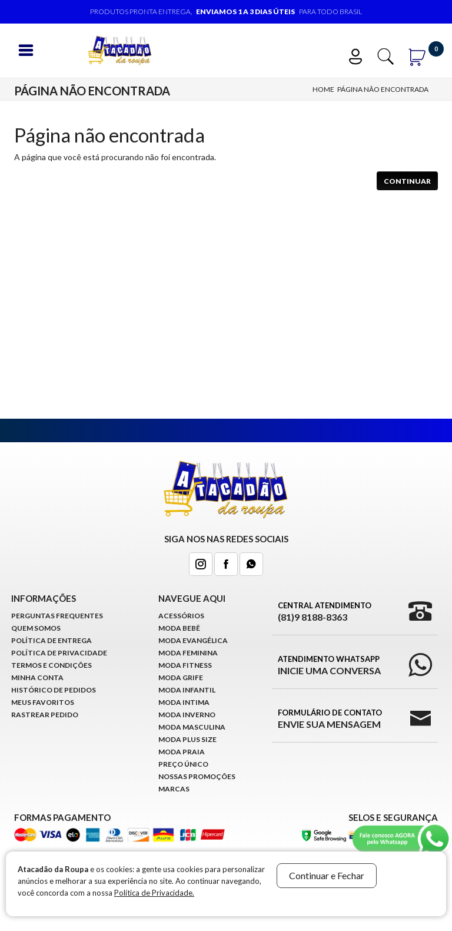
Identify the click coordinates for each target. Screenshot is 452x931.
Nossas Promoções (196, 776)
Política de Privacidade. (154, 892)
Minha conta (37, 677)
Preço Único (183, 764)
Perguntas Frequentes (57, 615)
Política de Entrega (51, 640)
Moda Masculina (191, 727)
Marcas (174, 788)
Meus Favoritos (42, 702)
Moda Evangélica (193, 640)
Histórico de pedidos (53, 689)
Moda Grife (180, 677)
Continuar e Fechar (326, 875)
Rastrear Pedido (44, 714)
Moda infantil (186, 689)
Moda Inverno (186, 714)
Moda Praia (181, 751)
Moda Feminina (188, 652)
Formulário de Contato (330, 719)
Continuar (407, 181)
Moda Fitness (185, 665)
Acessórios (181, 615)
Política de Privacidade (59, 652)
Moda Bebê (179, 628)
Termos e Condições (51, 665)
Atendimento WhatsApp (329, 665)
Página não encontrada (382, 89)
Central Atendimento (324, 612)
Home (323, 89)
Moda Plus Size (187, 739)
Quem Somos (36, 628)
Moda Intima (184, 702)
